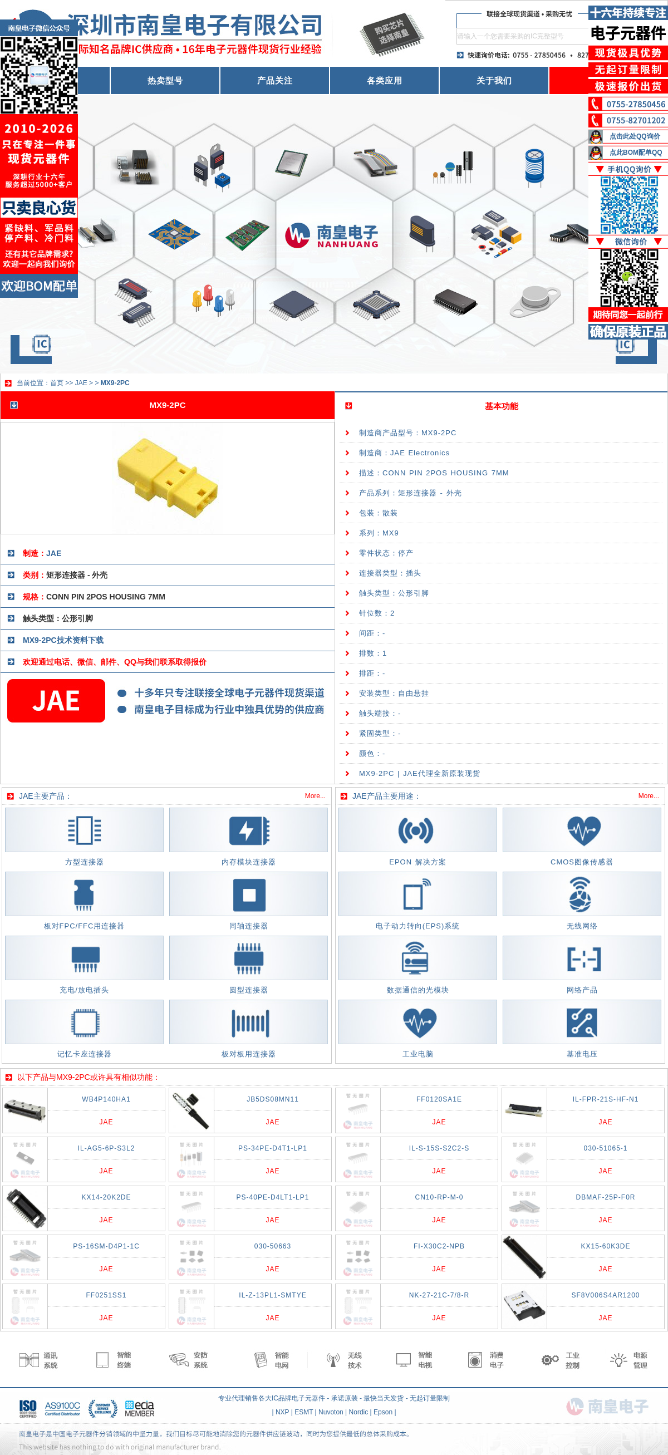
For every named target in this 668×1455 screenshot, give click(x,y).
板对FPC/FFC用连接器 (84, 926)
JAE (81, 383)
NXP (282, 1412)
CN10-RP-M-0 (439, 1197)
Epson (383, 1412)
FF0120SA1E (439, 1099)
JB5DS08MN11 (273, 1099)
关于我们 (494, 80)
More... (315, 796)
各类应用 (384, 80)
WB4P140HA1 (106, 1099)
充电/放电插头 (84, 990)
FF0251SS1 (106, 1295)
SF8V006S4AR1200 (605, 1295)
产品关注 (275, 80)
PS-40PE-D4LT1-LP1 (273, 1197)
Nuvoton (330, 1412)
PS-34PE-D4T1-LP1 (272, 1148)
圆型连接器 (248, 990)
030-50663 (272, 1246)
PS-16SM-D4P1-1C (106, 1246)
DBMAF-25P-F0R (605, 1197)
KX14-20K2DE (106, 1197)
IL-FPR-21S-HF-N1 (606, 1099)
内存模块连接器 (249, 862)
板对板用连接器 (249, 1054)
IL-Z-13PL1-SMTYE (272, 1295)
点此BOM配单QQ (636, 152)
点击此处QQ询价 (635, 136)
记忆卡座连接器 (84, 1054)
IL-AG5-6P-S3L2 (106, 1148)
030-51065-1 (605, 1148)
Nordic (359, 1412)
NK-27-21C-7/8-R (439, 1295)
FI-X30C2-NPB (439, 1246)
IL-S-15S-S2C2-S (439, 1148)
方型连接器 (84, 862)
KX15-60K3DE (605, 1246)
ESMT (303, 1412)
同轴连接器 (248, 926)
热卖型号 (165, 80)
